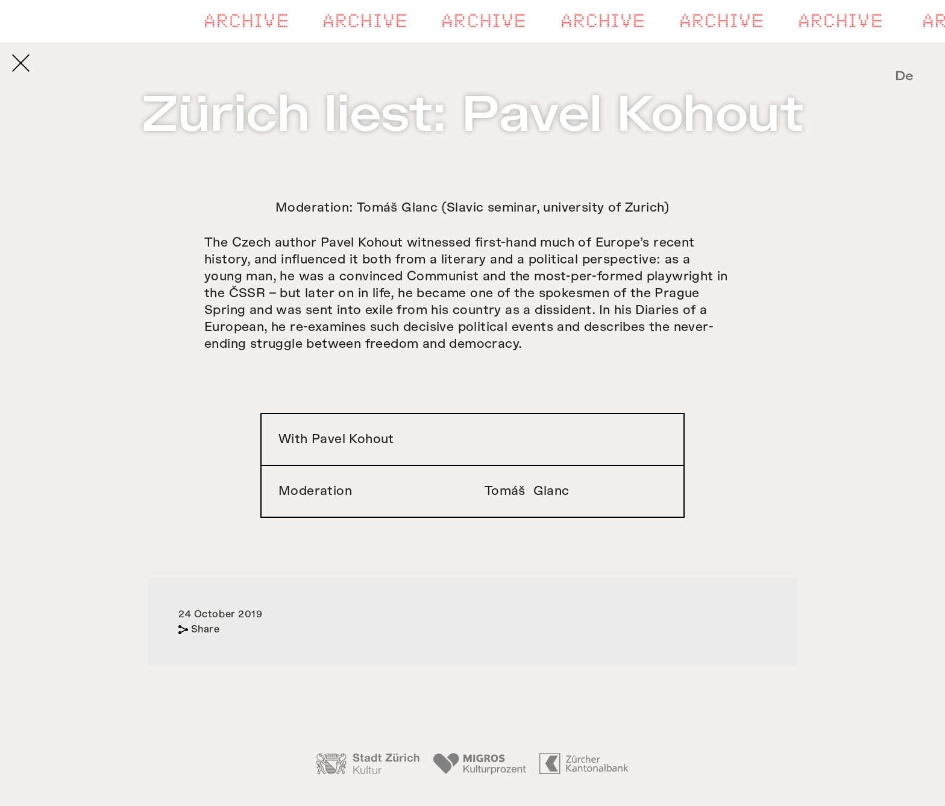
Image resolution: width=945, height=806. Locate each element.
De (904, 76)
